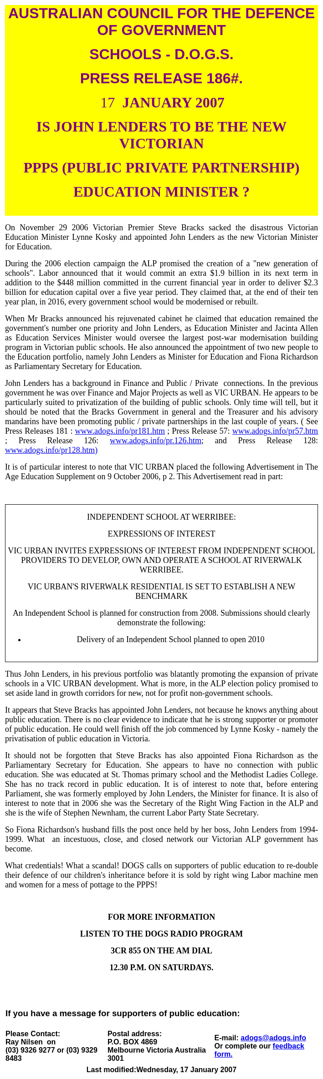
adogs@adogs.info (273, 1038)
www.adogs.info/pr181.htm (120, 431)
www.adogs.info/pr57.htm (275, 431)
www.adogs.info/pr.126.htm (155, 440)
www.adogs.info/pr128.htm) (51, 450)
